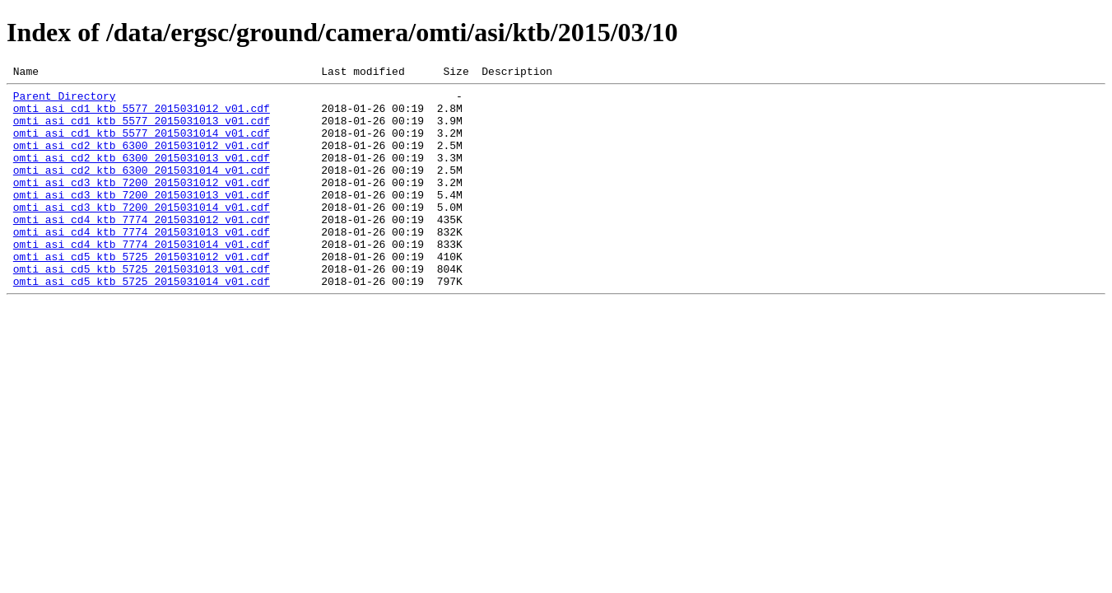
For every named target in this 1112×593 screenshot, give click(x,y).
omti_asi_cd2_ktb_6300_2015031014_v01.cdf (141, 189)
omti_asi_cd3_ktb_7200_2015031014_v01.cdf (141, 233)
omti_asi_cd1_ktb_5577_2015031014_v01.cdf (141, 145)
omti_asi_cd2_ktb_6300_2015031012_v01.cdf (141, 159)
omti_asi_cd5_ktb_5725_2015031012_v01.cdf (141, 293)
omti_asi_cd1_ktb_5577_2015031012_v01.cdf (141, 115)
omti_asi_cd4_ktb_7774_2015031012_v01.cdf (141, 248)
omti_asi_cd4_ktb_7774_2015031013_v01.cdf (141, 263)
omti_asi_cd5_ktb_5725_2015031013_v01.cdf (141, 308)
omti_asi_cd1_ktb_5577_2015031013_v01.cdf (141, 130)
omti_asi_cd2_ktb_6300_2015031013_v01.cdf (141, 174)
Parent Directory (64, 100)
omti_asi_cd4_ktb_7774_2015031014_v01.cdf (141, 278)
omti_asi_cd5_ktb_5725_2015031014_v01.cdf (141, 322)
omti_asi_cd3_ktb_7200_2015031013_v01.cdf (141, 219)
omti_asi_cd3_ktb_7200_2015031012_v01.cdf (141, 204)
